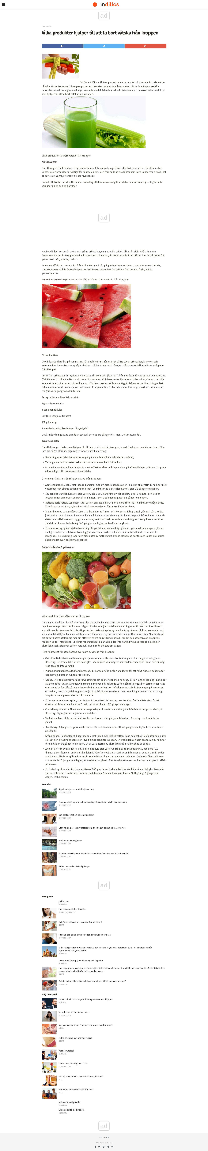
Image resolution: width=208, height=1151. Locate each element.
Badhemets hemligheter (70, 840)
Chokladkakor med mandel (71, 1110)
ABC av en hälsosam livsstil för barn (76, 1089)
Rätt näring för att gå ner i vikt (73, 1063)
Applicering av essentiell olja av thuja (76, 789)
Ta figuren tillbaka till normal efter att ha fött (80, 922)
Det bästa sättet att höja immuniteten (76, 815)
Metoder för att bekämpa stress (74, 1012)
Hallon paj (63, 901)
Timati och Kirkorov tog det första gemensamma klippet (85, 999)
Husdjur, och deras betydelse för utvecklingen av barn (85, 935)
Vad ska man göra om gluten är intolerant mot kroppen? (86, 1025)
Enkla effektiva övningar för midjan (75, 1038)
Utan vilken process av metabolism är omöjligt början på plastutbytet (92, 828)
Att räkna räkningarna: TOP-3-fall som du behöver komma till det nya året (94, 853)
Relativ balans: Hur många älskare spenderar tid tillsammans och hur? (92, 981)
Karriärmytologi (66, 1051)
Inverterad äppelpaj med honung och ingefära (81, 960)
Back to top (104, 1138)
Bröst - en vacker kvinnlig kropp (74, 866)
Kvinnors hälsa (47, 27)
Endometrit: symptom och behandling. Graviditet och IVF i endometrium (93, 802)
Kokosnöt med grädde (69, 1102)
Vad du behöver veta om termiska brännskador (81, 1076)
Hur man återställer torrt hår (72, 909)
